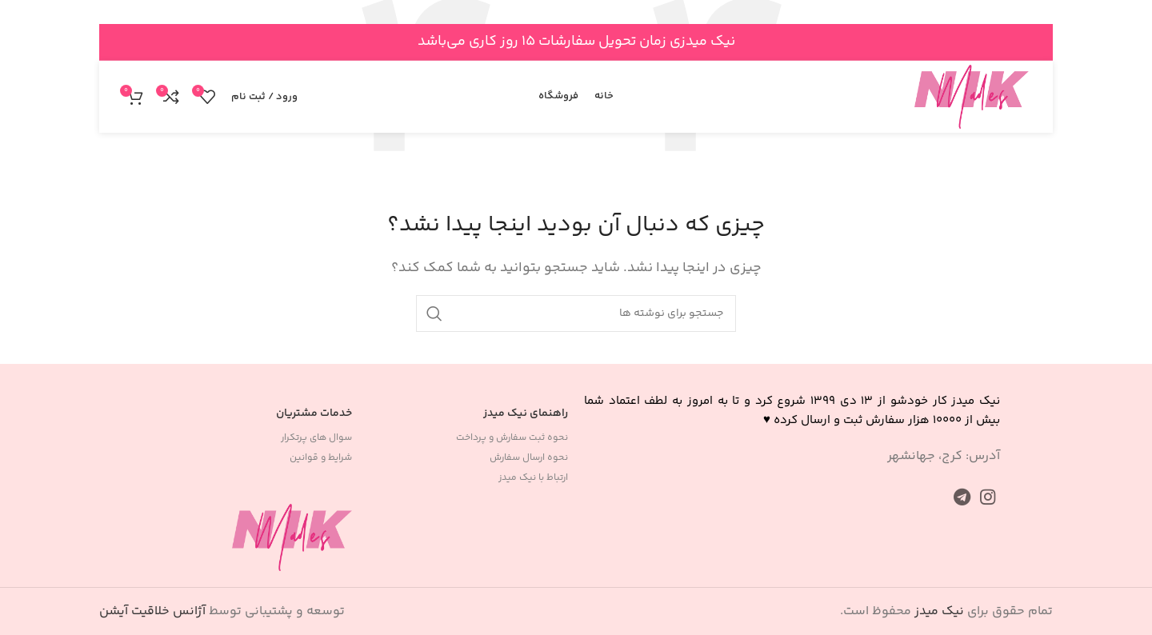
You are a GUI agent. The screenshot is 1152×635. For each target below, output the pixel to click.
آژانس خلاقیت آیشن (152, 611)
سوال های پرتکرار (316, 437)
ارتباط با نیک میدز (533, 477)
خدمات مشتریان (314, 413)
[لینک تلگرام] (962, 496)
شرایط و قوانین (321, 457)
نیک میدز (939, 611)
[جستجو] (576, 313)
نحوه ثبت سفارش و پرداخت (512, 437)
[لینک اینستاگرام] (987, 496)
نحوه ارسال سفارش (529, 457)
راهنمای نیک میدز (525, 413)
